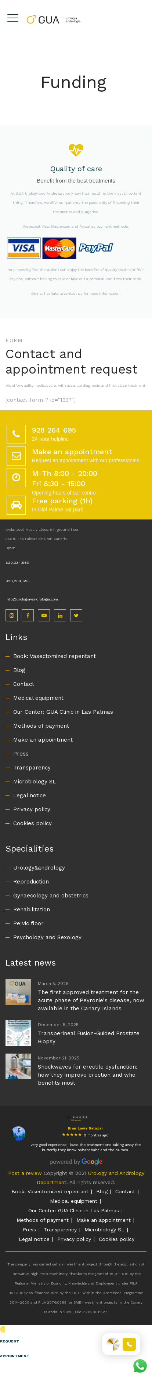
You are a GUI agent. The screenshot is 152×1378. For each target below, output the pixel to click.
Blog (19, 670)
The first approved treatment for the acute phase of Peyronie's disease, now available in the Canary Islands (91, 1000)
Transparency (32, 767)
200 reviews (76, 1120)
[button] (76, 1344)
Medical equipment (38, 698)
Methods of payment (41, 726)
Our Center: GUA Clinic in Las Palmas (63, 712)
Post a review (25, 1173)
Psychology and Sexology (47, 937)
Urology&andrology (39, 867)
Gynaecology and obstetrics (50, 895)
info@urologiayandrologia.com (32, 599)
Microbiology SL (34, 781)
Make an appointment (43, 739)
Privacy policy (31, 809)
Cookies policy (32, 823)
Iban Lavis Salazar (85, 1128)
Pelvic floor (28, 923)
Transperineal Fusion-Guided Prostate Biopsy (89, 1037)
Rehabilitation (31, 909)
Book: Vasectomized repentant (54, 656)
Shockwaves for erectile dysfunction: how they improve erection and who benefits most (87, 1074)
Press (21, 753)
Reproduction (31, 881)
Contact (23, 684)
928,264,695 (18, 581)
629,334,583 (17, 563)
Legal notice (29, 795)
